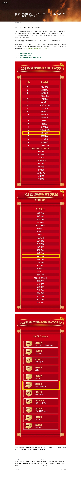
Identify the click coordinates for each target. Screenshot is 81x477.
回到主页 (5, 2)
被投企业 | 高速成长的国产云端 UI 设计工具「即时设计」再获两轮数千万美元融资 (53, 463)
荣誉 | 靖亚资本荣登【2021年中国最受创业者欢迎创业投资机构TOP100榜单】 (27, 463)
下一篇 (43, 459)
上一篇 (17, 459)
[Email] (65, 469)
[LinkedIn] (62, 469)
